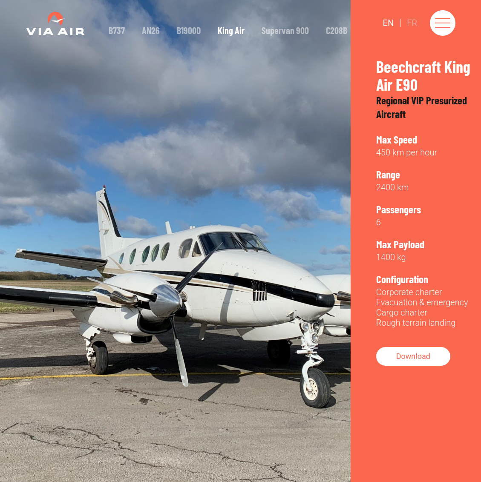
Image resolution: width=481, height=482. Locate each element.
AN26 (151, 30)
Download (413, 356)
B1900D (189, 30)
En (388, 23)
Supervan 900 (285, 30)
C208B (336, 30)
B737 (117, 30)
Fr (412, 23)
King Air (231, 30)
